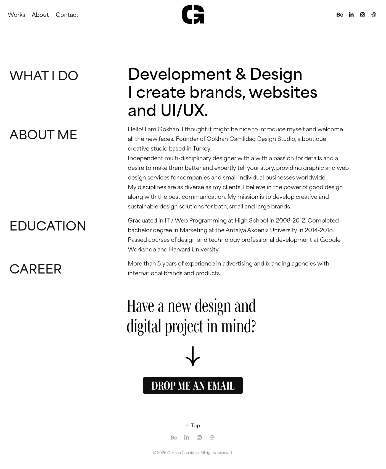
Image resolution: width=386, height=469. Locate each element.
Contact (67, 14)
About (40, 14)
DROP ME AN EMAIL (192, 385)
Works (16, 14)
